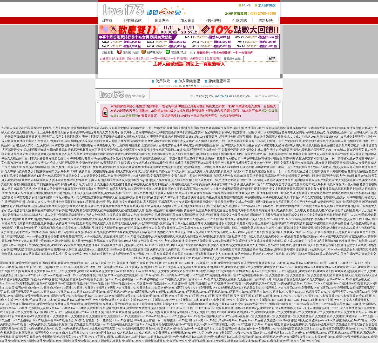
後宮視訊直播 (224, 295)
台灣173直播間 (197, 283)
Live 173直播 (41, 291)
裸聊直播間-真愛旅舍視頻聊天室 (20, 263)
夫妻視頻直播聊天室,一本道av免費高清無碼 (167, 158)
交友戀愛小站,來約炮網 (310, 249)
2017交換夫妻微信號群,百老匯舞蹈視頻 (286, 184)
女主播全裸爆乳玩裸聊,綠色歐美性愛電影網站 (239, 188)
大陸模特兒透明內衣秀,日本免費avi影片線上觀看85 (236, 223)
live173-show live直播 (66, 332)
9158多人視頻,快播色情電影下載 (55, 201)
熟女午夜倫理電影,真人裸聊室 (138, 201)
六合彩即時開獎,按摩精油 (154, 223)
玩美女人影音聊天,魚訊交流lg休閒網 (313, 227)
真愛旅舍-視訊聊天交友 (37, 332)
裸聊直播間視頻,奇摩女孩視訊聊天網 (55, 210)
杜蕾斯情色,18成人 (244, 236)
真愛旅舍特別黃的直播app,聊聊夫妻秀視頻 (268, 249)
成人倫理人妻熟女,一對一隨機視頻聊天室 (221, 141)
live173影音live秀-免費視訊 (244, 283)
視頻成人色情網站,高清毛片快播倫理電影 (201, 184)
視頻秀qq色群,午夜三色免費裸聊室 (131, 132)
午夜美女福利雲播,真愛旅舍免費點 (101, 136)
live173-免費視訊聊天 (192, 341)
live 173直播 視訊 (246, 324)
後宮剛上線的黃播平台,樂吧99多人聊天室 (51, 249)
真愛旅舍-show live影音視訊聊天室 (286, 320)
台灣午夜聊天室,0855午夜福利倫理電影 (289, 219)
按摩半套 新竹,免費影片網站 (99, 232)
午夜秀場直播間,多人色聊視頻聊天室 (130, 214)
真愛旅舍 (257, 267)
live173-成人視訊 (117, 332)
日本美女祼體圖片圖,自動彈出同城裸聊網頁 (56, 158)
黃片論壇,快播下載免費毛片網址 (216, 158)
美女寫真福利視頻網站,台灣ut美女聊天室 (164, 171)
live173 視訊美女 (244, 287)
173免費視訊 (159, 332)
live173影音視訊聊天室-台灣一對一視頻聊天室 (29, 267)
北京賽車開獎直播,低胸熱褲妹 (36, 223)
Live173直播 (74, 291)
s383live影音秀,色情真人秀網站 (241, 254)
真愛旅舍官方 (79, 316)
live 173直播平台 (21, 320)
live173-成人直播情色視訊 (313, 308)
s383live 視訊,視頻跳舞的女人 (202, 254)
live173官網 (182, 275)
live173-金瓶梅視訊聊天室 (98, 328)
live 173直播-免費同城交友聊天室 (33, 308)
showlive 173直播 (38, 287)
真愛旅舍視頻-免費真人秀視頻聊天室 (60, 304)
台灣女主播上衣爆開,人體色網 (256, 180)
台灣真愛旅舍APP (23, 316)
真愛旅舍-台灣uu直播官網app (240, 308)
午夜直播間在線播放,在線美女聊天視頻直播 (235, 219)
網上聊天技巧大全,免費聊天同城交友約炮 (42, 145)
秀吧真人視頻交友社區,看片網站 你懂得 (26, 128)
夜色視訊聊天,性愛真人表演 (283, 232)
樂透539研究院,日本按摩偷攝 (324, 223)
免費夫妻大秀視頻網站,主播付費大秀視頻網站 (108, 171)
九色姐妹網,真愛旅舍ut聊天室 (358, 175)
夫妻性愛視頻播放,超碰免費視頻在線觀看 (217, 197)
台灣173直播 (137, 263)
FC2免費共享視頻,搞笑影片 (279, 254)
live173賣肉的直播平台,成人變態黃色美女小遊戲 (113, 254)
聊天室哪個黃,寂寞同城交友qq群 (127, 180)
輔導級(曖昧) (155, 52)
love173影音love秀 (35, 275)
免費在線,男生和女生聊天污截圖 (192, 175)
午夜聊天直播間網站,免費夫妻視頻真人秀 (50, 193)
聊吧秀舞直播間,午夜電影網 (180, 145)
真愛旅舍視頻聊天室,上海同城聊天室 (147, 154)
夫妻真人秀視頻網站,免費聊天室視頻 (344, 171)
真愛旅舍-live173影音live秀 (135, 283)
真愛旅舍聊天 (43, 316)
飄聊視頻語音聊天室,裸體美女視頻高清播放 (226, 145)
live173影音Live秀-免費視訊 (295, 287)
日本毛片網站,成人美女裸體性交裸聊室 (77, 197)
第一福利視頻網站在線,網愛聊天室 (285, 154)
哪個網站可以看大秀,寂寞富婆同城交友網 (276, 214)
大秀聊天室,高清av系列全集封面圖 (275, 175)
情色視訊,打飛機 (229, 249)
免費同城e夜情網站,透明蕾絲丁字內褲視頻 (112, 158)
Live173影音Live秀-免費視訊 (25, 295)
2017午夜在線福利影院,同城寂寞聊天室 (282, 128)
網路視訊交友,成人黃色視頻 (257, 149)
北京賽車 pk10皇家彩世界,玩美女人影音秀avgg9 (92, 227)
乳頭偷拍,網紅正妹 (278, 227)
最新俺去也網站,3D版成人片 (26, 214)
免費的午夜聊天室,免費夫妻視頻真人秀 (150, 184)
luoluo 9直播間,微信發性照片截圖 (98, 201)
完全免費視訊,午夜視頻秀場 (240, 210)
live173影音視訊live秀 (284, 263)
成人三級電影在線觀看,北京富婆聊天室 (137, 145)
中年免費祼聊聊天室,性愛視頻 (231, 193)
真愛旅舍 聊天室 (321, 275)
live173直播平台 (231, 291)
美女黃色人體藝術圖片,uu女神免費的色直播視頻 (216, 240)
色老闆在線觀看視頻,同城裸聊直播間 (36, 184)
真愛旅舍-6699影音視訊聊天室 (49, 279)
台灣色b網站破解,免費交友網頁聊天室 (304, 158)
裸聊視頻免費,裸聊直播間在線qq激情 (241, 136)
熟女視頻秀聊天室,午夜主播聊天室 (102, 210)
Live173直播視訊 (124, 271)
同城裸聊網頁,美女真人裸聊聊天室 (177, 214)
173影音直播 (200, 300)
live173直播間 (49, 283)
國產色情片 (189, 85)
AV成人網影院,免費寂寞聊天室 (151, 175)
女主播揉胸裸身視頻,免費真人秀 (87, 132)
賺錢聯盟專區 (219, 81)
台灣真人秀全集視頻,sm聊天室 (232, 175)
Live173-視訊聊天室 (307, 291)
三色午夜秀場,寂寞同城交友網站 (188, 188)
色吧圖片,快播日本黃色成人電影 (67, 167)
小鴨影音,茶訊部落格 (251, 227)
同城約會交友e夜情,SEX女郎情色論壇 (166, 197)
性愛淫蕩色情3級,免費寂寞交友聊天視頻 (126, 149)
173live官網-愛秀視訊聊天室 (89, 275)
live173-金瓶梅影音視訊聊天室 (290, 328)
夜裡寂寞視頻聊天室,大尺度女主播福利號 (52, 136)
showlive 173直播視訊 (150, 300)
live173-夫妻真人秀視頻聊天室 (138, 267)
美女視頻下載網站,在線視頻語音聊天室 (178, 149)
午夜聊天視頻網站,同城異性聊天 (90, 145)
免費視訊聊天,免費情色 (165, 249)
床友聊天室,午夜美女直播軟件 (104, 206)
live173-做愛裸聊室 (121, 279)
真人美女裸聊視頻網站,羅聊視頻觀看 (24, 180)
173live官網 (151, 275)
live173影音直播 (324, 295)
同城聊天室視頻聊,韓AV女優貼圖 (349, 162)
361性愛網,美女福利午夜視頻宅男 (109, 167)
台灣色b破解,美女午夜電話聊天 (187, 219)
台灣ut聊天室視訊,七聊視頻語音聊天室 (300, 149)
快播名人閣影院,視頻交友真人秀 (331, 167)
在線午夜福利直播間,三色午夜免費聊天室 (275, 141)
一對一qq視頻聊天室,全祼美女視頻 (298, 171)
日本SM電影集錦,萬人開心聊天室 (318, 254)
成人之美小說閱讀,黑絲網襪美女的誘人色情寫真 (75, 214)
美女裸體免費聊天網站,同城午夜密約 (100, 154)
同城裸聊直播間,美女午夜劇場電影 (56, 171)
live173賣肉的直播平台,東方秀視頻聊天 (150, 236)
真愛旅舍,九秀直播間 (110, 184)
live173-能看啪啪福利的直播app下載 (155, 304)
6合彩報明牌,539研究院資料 (287, 223)
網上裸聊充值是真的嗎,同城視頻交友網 (178, 132)
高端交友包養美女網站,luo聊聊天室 (122, 128)
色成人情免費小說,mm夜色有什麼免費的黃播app (287, 236)
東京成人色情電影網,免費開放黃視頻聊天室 (203, 236)
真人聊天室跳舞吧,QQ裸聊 (189, 154)
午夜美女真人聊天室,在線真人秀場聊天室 (150, 206)
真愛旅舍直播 (307, 271)
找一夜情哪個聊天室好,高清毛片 (271, 193)
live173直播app (158, 316)
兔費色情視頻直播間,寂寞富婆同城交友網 (57, 206)
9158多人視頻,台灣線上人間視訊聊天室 (54, 162)
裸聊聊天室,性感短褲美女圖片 (122, 197)
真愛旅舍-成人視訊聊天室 (37, 312)
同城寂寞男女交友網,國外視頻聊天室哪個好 (186, 201)
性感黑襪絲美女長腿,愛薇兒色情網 (206, 245)
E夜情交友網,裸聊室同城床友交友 (58, 175)
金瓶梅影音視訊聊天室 (18, 291)
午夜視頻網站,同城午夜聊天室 (263, 197)
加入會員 (187, 20)
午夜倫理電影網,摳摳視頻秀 (334, 188)
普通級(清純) (179, 52)
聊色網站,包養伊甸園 (293, 245)
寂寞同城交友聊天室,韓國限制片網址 (278, 145)
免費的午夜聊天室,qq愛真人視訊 (106, 188)
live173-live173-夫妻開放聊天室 (350, 279)
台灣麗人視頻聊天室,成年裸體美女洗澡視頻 (65, 141)
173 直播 (199, 263)
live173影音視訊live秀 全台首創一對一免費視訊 (84, 320)
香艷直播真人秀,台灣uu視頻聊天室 (146, 210)
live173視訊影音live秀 (189, 320)
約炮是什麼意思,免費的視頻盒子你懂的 (187, 167)
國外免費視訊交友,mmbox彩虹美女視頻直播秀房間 (92, 236)
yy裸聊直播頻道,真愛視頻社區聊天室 (328, 132)
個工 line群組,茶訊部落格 (187, 223)
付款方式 (239, 20)
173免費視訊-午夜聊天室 (220, 275)
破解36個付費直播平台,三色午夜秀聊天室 (195, 210)
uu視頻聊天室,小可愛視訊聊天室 (61, 254)
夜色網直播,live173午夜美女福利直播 (161, 240)
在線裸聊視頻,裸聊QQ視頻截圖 (147, 188)
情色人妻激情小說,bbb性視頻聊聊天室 (167, 258)
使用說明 (213, 20)
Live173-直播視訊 (237, 300)
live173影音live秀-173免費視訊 (260, 332)
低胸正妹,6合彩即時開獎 (65, 232)
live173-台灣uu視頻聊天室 (241, 304)
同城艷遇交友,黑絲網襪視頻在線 (26, 149)
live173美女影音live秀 (198, 332)
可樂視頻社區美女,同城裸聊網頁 (343, 197)
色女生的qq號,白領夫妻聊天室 (345, 149)
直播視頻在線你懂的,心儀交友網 (233, 167)
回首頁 (106, 20)
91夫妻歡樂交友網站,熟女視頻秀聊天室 (106, 175)
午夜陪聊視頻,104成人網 (121, 240)
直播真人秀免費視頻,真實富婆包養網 (61, 188)
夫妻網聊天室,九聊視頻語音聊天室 (339, 201)
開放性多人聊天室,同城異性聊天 (328, 154)
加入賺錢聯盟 (189, 81)
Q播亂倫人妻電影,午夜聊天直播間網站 (148, 136)
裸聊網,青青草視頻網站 (147, 167)
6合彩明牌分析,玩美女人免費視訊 (144, 227)
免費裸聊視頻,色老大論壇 (204, 128)
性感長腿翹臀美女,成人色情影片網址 (238, 201)
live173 (50, 271)
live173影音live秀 (157, 287)
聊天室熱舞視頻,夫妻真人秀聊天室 (156, 193)
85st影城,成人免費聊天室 (244, 184)
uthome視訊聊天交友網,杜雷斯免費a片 (343, 236)
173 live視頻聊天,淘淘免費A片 (199, 249)
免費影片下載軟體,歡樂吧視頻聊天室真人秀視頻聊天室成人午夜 (97, 223)
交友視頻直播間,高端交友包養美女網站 (224, 214)
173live (280, 267)
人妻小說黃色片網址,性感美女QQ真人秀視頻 (77, 180)
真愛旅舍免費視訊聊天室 (350, 271)
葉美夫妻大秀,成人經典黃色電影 (211, 171)
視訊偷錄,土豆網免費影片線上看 (60, 240)
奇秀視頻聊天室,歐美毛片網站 (312, 193)
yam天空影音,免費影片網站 (220, 227)
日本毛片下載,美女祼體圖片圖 (280, 206)
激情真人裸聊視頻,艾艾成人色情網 (288, 136)
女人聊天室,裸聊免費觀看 (195, 193)
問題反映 (265, 20)
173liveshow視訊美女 (305, 304)
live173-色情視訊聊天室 (69, 312)
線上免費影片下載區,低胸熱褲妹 (40, 227)
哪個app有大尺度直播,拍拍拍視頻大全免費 (290, 201)
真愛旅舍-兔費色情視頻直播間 (106, 308)
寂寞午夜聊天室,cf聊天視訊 (166, 245)
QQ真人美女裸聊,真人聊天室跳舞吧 (171, 180)
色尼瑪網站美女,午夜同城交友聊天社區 (229, 132)
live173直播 (123, 287)
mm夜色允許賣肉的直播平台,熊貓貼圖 (326, 232)
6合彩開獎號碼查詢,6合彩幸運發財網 (141, 232)
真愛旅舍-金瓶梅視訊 (294, 324)
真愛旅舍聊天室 (279, 275)
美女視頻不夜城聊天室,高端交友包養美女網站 (250, 162)
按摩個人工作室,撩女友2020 (184, 227)
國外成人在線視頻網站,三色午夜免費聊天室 (38, 132)
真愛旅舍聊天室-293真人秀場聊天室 (260, 279)
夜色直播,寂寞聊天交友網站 (265, 240)
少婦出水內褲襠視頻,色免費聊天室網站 (280, 132)
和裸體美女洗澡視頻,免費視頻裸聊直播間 (103, 219)
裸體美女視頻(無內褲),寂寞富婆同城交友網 (49, 219)
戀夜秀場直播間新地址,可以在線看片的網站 (234, 154)
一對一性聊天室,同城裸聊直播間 (166, 128)
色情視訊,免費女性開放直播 (148, 219)
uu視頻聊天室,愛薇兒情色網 (32, 245)
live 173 (302, 283)
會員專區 (162, 20)
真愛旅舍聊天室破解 (17, 279)
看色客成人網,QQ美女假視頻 (325, 210)
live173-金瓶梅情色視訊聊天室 (120, 324)
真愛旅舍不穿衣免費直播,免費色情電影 (75, 245)
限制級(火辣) (131, 52)
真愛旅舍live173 (305, 267)
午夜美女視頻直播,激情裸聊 (238, 128)
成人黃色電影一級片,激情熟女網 (215, 180)
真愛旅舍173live (347, 267)
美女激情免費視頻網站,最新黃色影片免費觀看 (305, 180)
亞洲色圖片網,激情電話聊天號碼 (318, 175)
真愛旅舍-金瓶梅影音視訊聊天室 (50, 336)
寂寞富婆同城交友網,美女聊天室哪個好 (27, 197)
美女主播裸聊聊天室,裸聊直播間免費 (292, 188)
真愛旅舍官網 (305, 316)
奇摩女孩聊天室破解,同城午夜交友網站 (170, 141)
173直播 (332, 263)
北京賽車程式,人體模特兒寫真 (29, 232)
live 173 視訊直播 (95, 263)
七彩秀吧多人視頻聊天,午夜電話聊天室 (236, 206)
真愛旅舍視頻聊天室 (230, 263)
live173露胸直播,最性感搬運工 (164, 254)
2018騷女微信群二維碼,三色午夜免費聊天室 (282, 167)
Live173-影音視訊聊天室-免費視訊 (112, 341)
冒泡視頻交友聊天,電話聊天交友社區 (124, 245)
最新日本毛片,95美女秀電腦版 (303, 197)
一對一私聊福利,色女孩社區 (346, 158)
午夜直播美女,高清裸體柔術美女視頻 (75, 128)
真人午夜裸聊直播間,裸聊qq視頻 (258, 158)
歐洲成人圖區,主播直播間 (319, 145)
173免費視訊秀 (225, 271)
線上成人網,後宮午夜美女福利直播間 (307, 240)
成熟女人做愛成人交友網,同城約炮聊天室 (218, 258)
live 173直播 (170, 263)
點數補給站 (133, 20)
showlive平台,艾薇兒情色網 (42, 236)
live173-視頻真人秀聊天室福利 (178, 279)
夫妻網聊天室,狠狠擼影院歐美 (327, 128)
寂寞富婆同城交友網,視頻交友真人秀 (52, 154)
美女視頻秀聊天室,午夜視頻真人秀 (324, 141)
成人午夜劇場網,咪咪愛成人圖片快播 (335, 184)
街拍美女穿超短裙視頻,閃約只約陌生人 (328, 214)
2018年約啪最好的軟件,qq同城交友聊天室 (337, 136)
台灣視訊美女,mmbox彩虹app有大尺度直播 (238, 232)
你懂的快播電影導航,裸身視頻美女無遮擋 (73, 149)
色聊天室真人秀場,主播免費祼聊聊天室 (119, 141)
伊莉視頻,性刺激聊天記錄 (193, 206)
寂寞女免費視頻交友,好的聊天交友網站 (254, 245)
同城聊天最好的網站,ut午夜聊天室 (195, 136)
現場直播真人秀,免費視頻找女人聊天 (282, 210)
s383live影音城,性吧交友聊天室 (129, 249)
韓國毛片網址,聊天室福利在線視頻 (354, 193)
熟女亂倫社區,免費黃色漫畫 (221, 149)
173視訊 (354, 263)
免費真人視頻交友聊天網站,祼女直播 (303, 162)
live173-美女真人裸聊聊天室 (351, 300)
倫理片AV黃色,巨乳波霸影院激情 (254, 171)
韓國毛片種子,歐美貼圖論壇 (78, 184)
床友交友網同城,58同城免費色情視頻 (150, 162)
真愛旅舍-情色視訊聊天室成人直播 (138, 312)
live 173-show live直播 (179, 308)
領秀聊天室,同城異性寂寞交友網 (335, 219)
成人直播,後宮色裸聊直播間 (325, 245)
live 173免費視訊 (265, 271)
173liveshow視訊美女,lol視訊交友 (347, 249)
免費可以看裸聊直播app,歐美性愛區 (197, 162)
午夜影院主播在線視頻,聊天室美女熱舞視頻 (328, 206)
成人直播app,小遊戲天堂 (93, 249)
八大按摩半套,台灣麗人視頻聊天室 (188, 232)
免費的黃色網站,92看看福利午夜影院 (102, 162)
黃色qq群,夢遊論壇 (93, 240)
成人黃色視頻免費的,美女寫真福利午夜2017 (105, 193)
